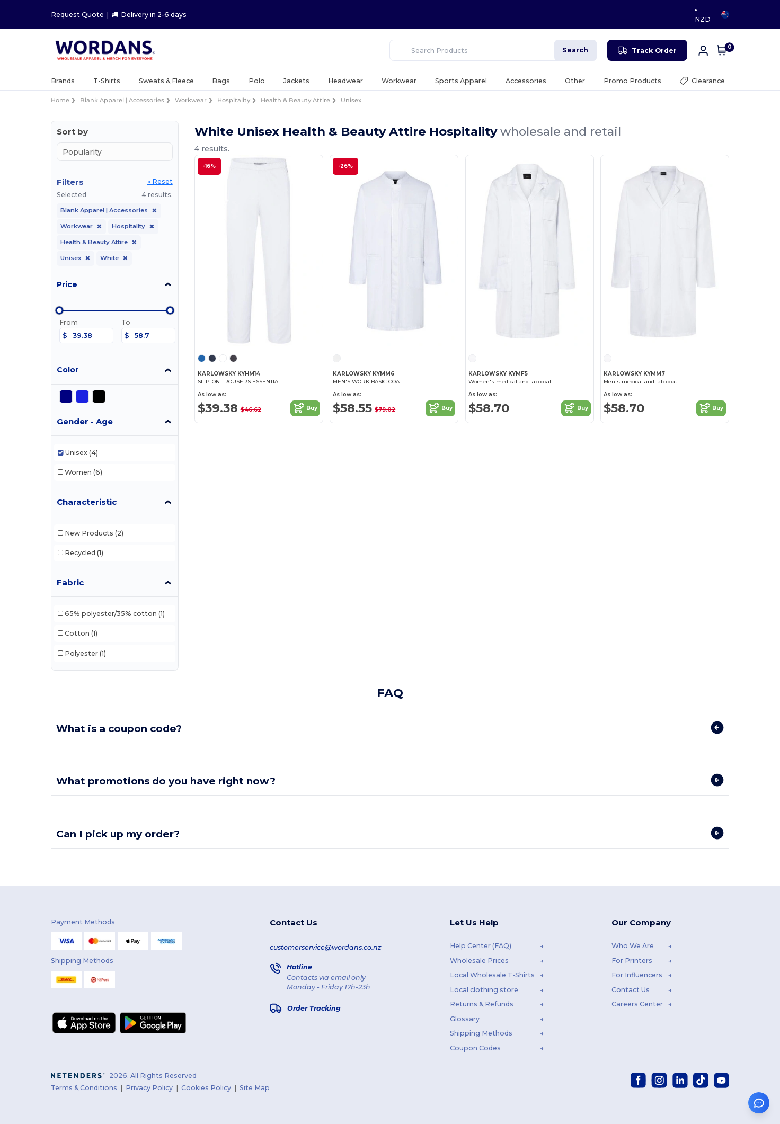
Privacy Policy (149, 1087)
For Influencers (636, 975)
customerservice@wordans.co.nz (326, 947)
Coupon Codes (475, 1047)
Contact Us (630, 989)
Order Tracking (314, 1008)
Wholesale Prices (479, 960)
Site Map (255, 1087)
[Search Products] (457, 50)
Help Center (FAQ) (480, 946)
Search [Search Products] (575, 50)
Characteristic (87, 502)
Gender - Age (85, 421)
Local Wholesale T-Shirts (492, 975)
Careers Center (637, 1004)
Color (67, 369)
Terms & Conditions (84, 1087)
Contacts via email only (326, 978)
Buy (305, 408)
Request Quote (77, 15)
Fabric (70, 582)
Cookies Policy (206, 1087)
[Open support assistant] (758, 1102)
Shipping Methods (481, 1033)
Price (67, 284)
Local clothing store (484, 989)
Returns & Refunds (481, 1004)
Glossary (465, 1018)
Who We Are (632, 946)
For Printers (631, 960)
